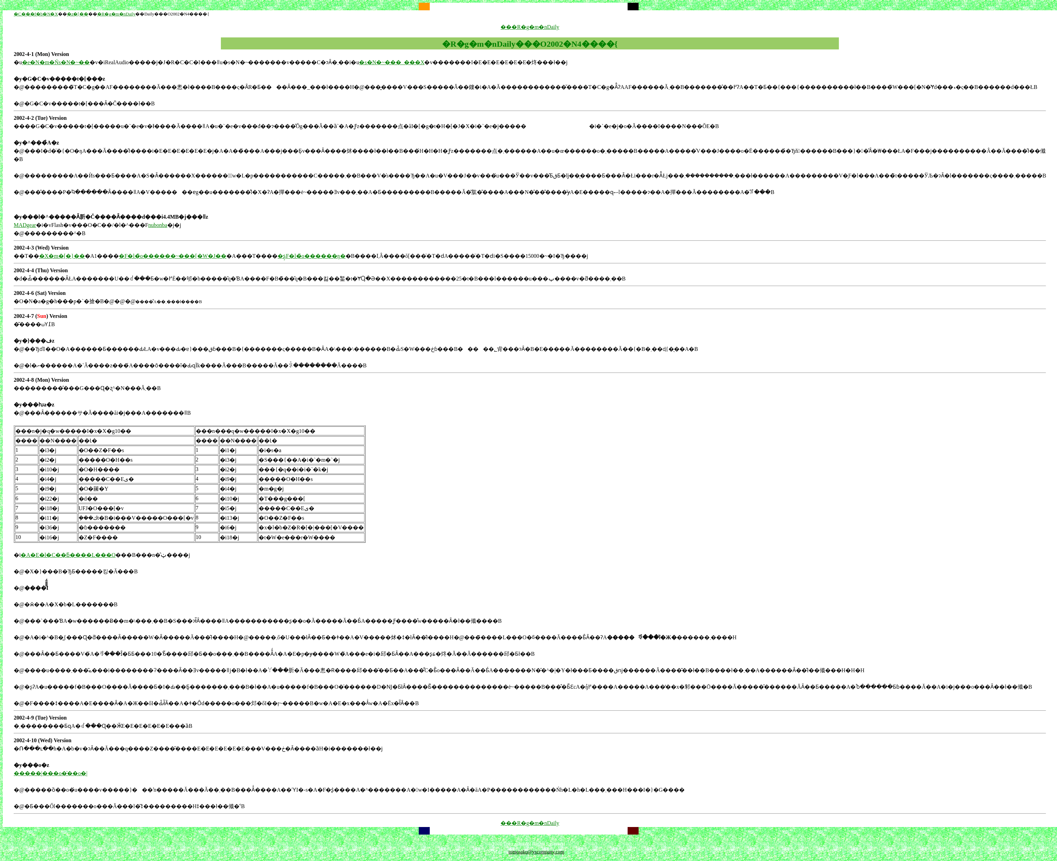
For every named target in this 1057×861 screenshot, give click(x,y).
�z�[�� (77, 14)
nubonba (157, 225)
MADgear (25, 225)
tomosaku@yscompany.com (536, 851)
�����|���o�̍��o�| (50, 773)
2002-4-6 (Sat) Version (40, 293)
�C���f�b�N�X (36, 14)
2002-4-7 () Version (40, 316)
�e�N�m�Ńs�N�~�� (56, 62)
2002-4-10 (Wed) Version (42, 740)
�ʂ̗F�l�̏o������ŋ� (311, 256)
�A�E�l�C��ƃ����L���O (68, 555)
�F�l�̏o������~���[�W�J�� (172, 256)
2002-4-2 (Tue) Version (40, 118)
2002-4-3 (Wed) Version (41, 248)
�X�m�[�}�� (62, 256)
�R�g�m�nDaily (116, 14)
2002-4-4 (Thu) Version (41, 270)
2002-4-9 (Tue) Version (40, 718)
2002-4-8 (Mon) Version (41, 380)
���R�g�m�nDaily (530, 27)
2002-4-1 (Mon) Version (41, 54)
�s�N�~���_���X (391, 62)
